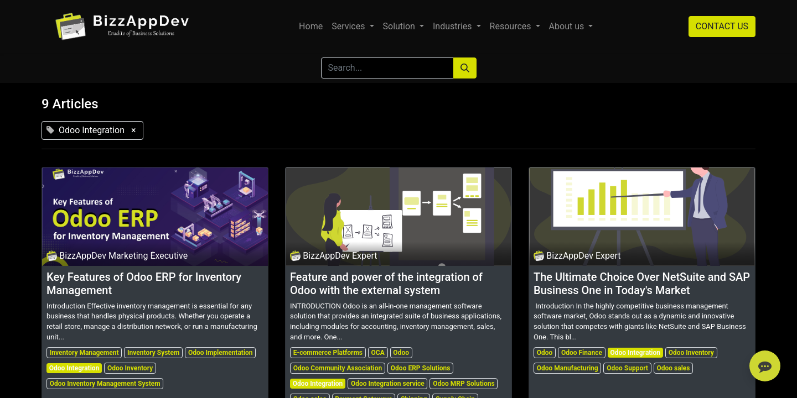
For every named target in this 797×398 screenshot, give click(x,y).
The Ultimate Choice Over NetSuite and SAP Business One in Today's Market (642, 283)
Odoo (401, 353)
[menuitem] (310, 26)
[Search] (465, 67)
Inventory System (153, 353)
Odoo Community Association (337, 368)
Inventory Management (84, 353)
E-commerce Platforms (328, 353)
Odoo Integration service (388, 383)
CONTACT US (722, 26)
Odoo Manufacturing (567, 368)
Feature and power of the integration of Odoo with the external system (386, 283)
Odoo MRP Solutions (463, 383)
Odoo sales (673, 368)
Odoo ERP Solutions (421, 368)
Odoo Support (627, 368)
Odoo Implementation (220, 353)
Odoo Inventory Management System (105, 383)
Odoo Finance (581, 353)
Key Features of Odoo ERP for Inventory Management (143, 283)
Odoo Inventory (130, 368)
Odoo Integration (74, 368)
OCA (378, 353)
